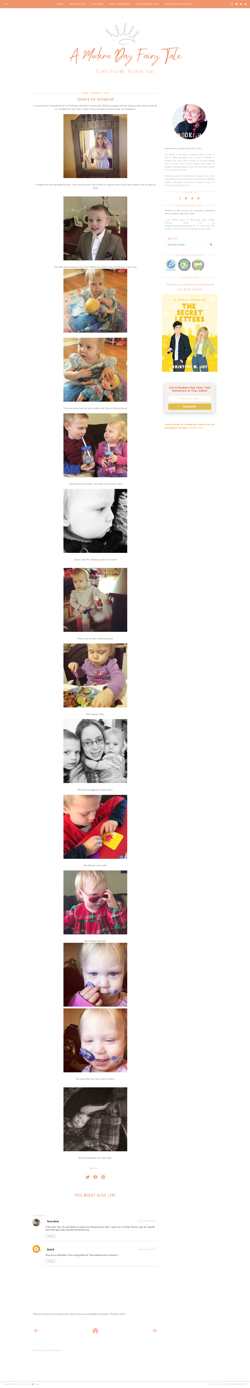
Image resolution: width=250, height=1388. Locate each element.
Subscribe (190, 406)
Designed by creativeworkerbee (228, 1384)
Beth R (50, 1249)
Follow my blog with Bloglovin (47, 1350)
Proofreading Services (178, 4)
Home (60, 4)
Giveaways (98, 4)
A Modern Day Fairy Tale (17, 1384)
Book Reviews (77, 4)
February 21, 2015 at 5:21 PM (147, 1249)
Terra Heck (53, 1221)
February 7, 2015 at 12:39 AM (147, 1221)
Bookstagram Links (147, 4)
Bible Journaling (119, 4)
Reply (51, 1236)
